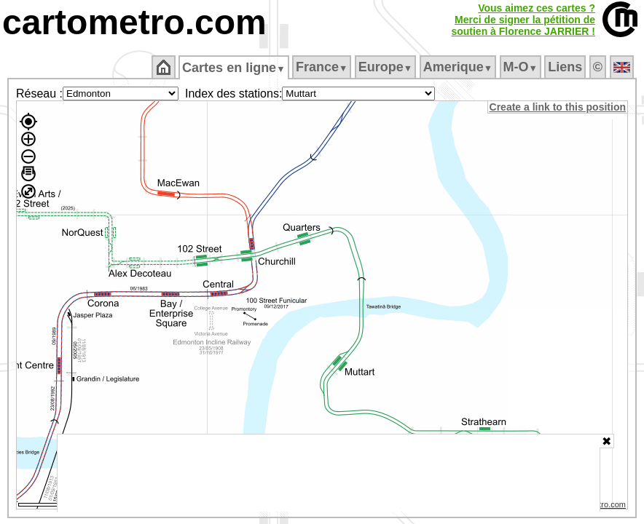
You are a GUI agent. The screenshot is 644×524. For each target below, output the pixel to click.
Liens (566, 67)
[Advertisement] (328, 473)
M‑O (521, 67)
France (322, 67)
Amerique (458, 67)
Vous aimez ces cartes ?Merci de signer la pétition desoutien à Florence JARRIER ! (523, 19)
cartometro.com (134, 22)
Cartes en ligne (235, 67)
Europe (386, 67)
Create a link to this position (558, 107)
